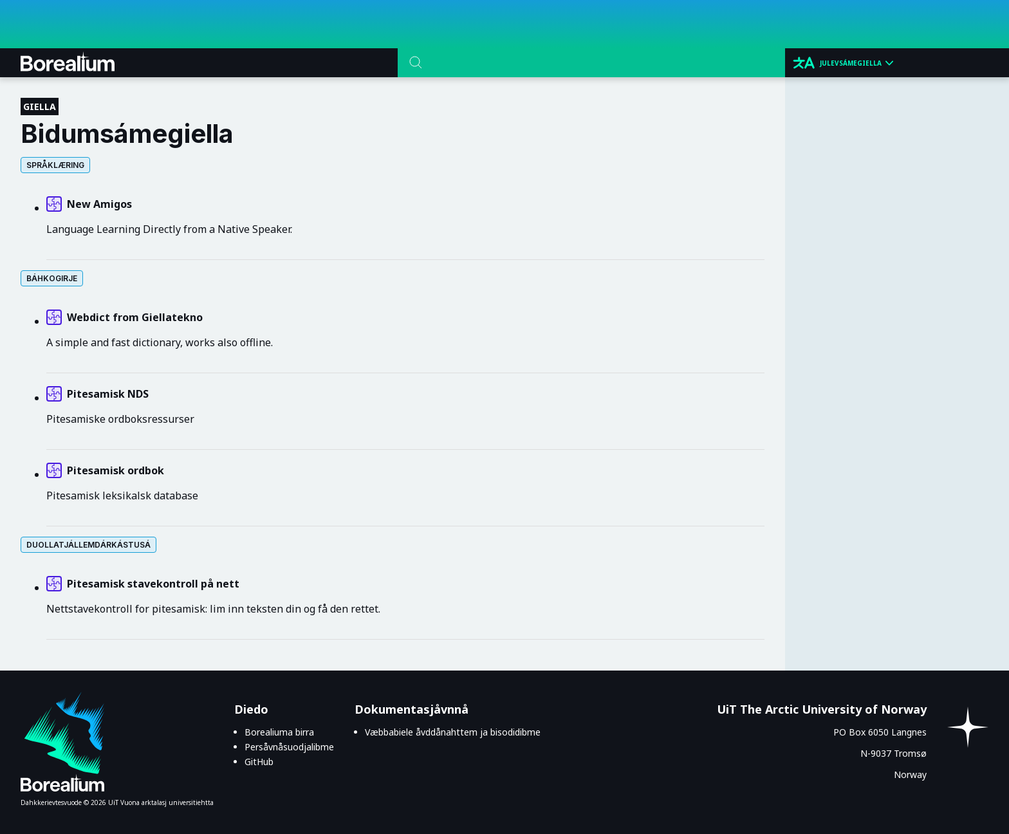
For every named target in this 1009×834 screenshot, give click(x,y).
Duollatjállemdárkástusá (88, 545)
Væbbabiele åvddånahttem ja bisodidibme (453, 732)
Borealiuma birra (279, 732)
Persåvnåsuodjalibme (289, 747)
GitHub (259, 761)
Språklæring (55, 165)
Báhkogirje (51, 278)
